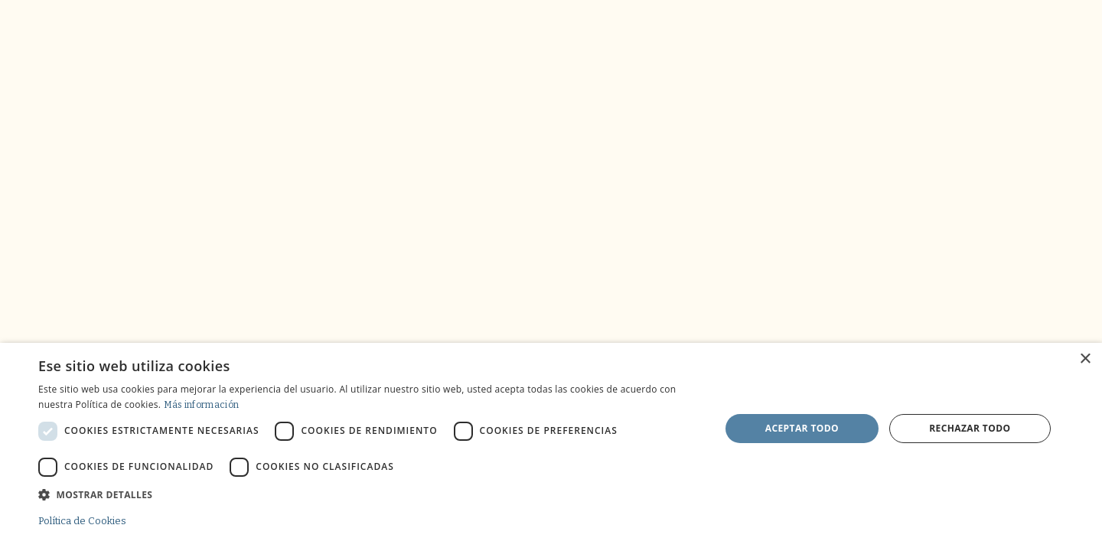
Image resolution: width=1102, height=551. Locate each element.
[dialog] (551, 447)
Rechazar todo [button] (969, 428)
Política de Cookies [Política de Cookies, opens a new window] (82, 521)
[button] (369, 494)
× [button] (1085, 359)
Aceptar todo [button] (802, 428)
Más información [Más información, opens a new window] (202, 404)
